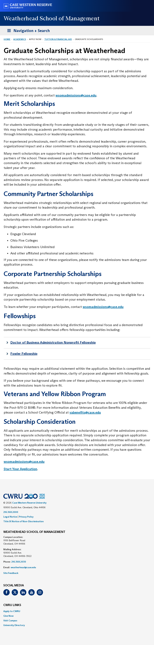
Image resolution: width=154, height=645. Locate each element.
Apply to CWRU (11, 611)
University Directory (14, 625)
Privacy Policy (26, 516)
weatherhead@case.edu (23, 567)
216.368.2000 (10, 512)
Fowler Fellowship (23, 354)
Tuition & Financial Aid (58, 39)
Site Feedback (10, 573)
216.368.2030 (18, 561)
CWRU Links (12, 605)
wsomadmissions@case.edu (76, 95)
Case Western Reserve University (29, 502)
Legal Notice (10, 516)
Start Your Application (20, 469)
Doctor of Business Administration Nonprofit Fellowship (53, 342)
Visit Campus (10, 620)
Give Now (8, 615)
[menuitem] (77, 611)
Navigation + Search (27, 31)
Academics (19, 39)
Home (7, 39)
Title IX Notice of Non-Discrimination (23, 521)
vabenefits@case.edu (85, 412)
